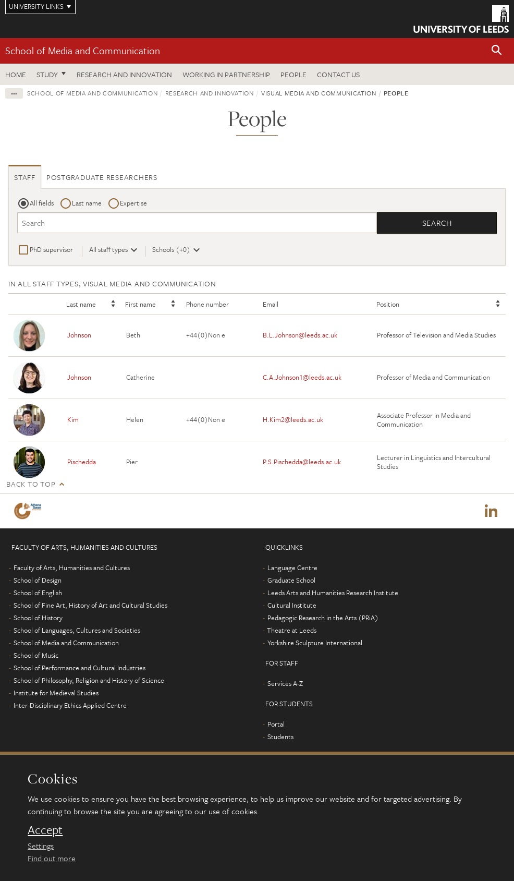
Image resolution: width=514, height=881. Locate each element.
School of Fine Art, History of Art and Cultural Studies (90, 605)
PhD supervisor (51, 249)
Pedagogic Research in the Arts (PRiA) (322, 617)
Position (387, 304)
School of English (38, 592)
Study (47, 74)
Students (280, 736)
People (293, 74)
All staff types (108, 249)
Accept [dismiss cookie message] (45, 830)
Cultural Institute (291, 605)
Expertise (133, 203)
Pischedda (81, 461)
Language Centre (292, 567)
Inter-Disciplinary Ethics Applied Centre (70, 705)
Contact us (338, 74)
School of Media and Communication (82, 50)
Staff (24, 177)
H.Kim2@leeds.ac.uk (293, 419)
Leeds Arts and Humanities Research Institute (332, 592)
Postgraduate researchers (101, 177)
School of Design (38, 580)
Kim (73, 419)
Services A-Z (285, 683)
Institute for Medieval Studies (56, 692)
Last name (87, 203)
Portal (276, 724)
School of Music (36, 655)
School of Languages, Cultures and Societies (77, 630)
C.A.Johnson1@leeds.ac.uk (302, 377)
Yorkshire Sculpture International (314, 642)
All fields (42, 203)
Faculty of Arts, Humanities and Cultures (72, 567)
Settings (41, 845)
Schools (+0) (171, 249)
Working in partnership (226, 74)
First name (140, 304)
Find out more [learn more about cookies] (52, 858)
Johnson (79, 335)
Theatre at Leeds (291, 630)
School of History (38, 617)
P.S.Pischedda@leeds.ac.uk (302, 461)
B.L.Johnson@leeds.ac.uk (300, 335)
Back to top (30, 483)
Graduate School (291, 580)
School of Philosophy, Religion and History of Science (89, 680)
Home (15, 74)
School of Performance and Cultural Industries (79, 667)
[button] (497, 51)
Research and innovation (124, 74)
